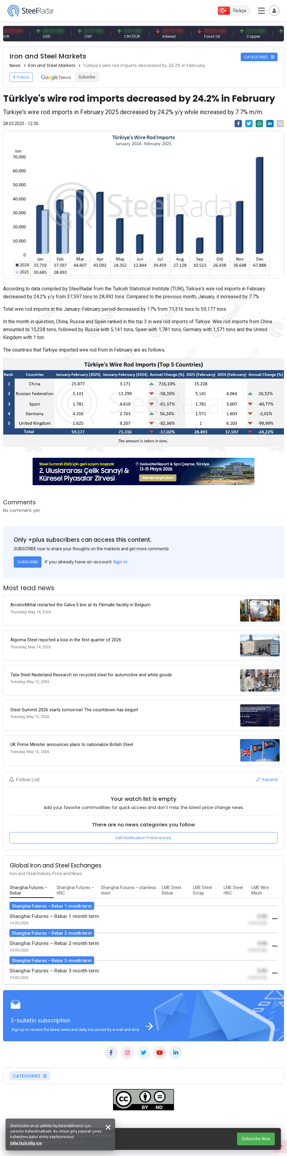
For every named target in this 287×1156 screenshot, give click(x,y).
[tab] (32, 881)
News (14, 65)
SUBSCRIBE (27, 562)
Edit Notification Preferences (143, 829)
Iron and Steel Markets (51, 65)
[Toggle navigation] (274, 10)
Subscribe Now (256, 1138)
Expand (267, 771)
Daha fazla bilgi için (27, 1142)
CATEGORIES (259, 57)
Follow (21, 77)
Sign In (120, 562)
